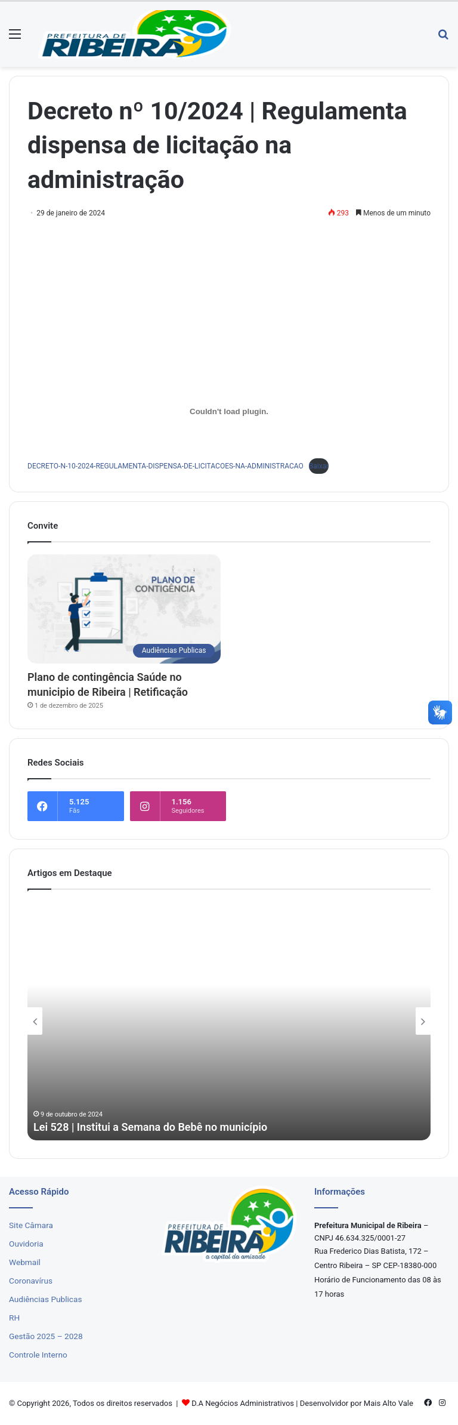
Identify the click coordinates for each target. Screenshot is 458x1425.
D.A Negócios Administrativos (242, 1403)
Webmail (25, 1262)
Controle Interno (38, 1354)
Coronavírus (30, 1280)
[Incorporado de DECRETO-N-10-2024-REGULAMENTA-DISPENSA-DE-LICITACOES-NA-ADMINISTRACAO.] (229, 411)
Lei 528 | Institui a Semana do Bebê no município (150, 1127)
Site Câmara (31, 1225)
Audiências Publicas (45, 1299)
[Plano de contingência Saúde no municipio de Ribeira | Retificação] (124, 609)
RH (14, 1317)
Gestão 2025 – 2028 (46, 1336)
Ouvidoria (26, 1243)
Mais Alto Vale (388, 1403)
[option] (229, 1021)
